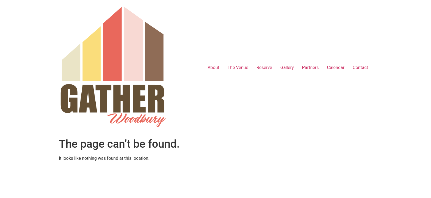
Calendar (335, 67)
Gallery (287, 67)
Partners (310, 67)
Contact (360, 67)
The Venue (238, 67)
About (213, 67)
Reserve (264, 67)
